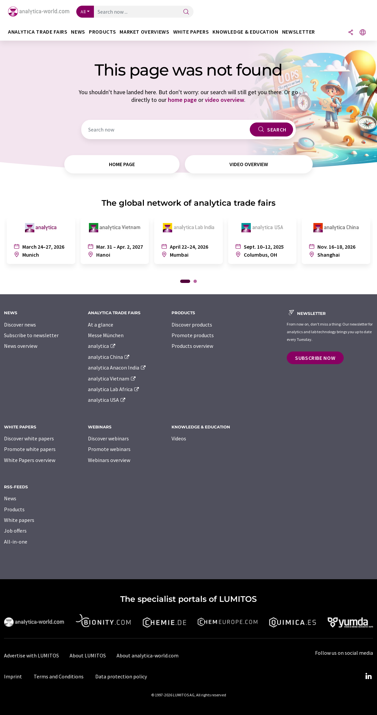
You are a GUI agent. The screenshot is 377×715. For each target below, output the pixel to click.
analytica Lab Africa (114, 389)
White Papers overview (29, 460)
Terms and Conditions (59, 676)
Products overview (192, 346)
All (83, 12)
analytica (102, 346)
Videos (179, 438)
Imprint (13, 676)
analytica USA (107, 399)
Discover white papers (29, 438)
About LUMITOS (88, 655)
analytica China (109, 357)
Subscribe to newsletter (31, 335)
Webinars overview (109, 460)
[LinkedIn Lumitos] (368, 676)
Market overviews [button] (144, 32)
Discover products (192, 324)
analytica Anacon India (117, 367)
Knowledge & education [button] (245, 32)
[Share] (350, 33)
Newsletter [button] (298, 32)
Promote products (193, 335)
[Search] (186, 12)
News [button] (78, 32)
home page (182, 100)
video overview (224, 100)
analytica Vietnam (112, 378)
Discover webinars (108, 438)
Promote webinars (109, 449)
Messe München (106, 335)
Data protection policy (121, 676)
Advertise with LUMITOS (31, 655)
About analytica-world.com (148, 655)
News (10, 498)
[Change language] (362, 33)
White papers (19, 520)
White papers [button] (191, 32)
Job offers (15, 530)
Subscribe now (315, 358)
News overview (20, 346)
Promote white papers (30, 449)
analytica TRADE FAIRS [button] (37, 32)
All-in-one (15, 541)
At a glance (100, 324)
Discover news (20, 324)
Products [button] (102, 32)
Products (14, 509)
